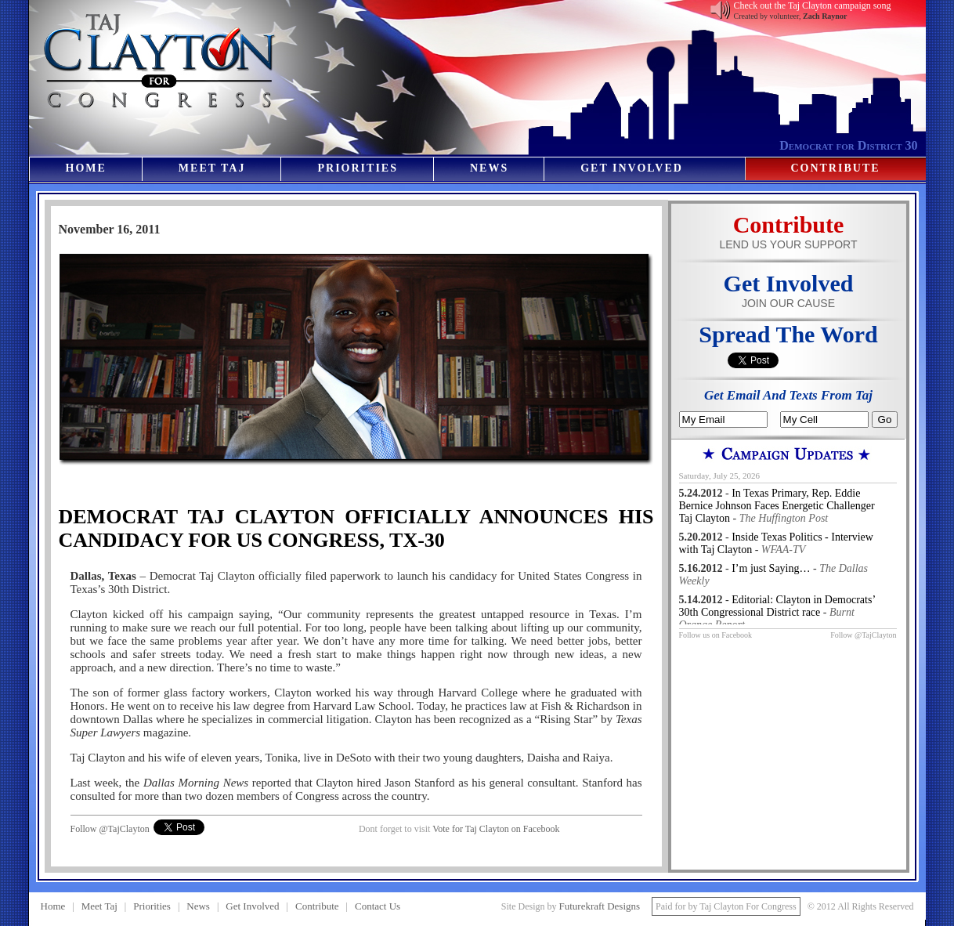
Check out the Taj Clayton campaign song (812, 5)
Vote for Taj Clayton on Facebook (495, 828)
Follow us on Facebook (716, 635)
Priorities (357, 168)
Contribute (835, 168)
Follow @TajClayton (110, 828)
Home (86, 168)
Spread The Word (788, 334)
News (489, 168)
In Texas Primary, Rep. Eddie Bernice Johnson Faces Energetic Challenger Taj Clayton (777, 505)
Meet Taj (212, 168)
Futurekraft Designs (599, 906)
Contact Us (377, 906)
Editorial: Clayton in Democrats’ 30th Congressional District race (777, 606)
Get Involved (631, 168)
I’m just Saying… (771, 568)
